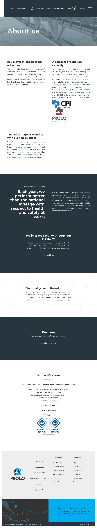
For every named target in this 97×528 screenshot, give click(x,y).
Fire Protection (77, 482)
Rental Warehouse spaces (72, 8)
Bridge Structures (58, 466)
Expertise (39, 8)
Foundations (21, 8)
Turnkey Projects (58, 474)
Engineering (77, 463)
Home (11, 8)
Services (48, 8)
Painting (77, 474)
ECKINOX (89, 524)
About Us (30, 8)
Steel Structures (58, 463)
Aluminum (58, 478)
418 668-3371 (67, 513)
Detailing (77, 466)
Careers (81, 8)
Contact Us (89, 8)
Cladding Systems (58, 470)
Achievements (59, 8)
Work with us (48, 255)
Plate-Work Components (58, 482)
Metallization (78, 478)
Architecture (78, 470)
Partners (39, 484)
